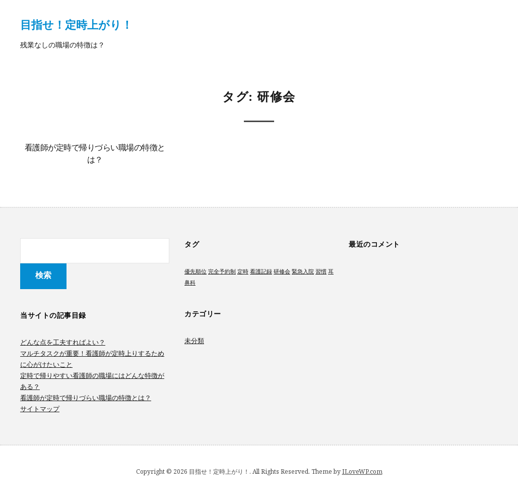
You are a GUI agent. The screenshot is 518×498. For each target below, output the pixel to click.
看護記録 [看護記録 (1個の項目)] (261, 271)
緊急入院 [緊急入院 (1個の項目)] (303, 271)
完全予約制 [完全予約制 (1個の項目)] (222, 271)
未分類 (194, 340)
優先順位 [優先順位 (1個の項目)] (195, 271)
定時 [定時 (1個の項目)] (242, 271)
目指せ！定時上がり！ (76, 24)
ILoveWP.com (362, 471)
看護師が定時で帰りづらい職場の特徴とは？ (85, 397)
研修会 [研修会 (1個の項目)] (282, 271)
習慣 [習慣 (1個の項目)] (321, 271)
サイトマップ (39, 408)
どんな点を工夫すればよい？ (62, 342)
